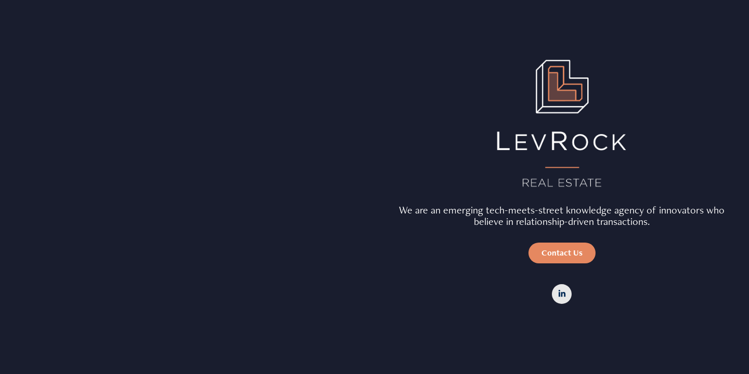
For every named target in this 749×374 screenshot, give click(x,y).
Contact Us (562, 252)
